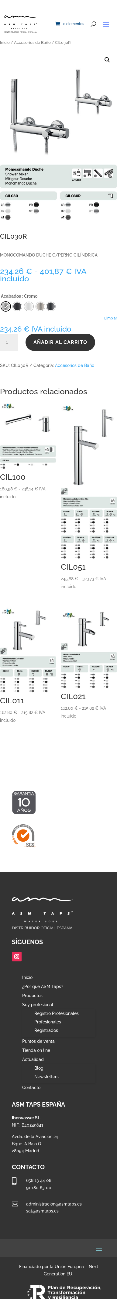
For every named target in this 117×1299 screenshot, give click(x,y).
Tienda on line (36, 1050)
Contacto (31, 1087)
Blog (38, 1068)
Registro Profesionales (56, 1013)
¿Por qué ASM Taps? (42, 986)
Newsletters (46, 1076)
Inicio (5, 42)
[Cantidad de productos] (9, 342)
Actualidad (33, 1059)
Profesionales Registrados (47, 1026)
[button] (107, 59)
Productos (32, 995)
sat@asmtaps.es (42, 1211)
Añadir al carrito (60, 342)
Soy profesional (37, 1005)
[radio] (50, 306)
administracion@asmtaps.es (54, 1204)
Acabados (11, 296)
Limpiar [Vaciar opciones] (110, 318)
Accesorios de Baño (32, 42)
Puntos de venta (38, 1041)
